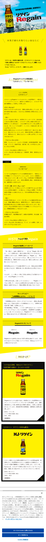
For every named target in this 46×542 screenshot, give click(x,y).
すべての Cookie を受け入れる (23, 530)
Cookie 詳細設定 (23, 539)
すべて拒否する (23, 535)
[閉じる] (41, 493)
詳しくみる (40, 417)
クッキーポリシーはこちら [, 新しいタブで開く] (13, 519)
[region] (23, 516)
